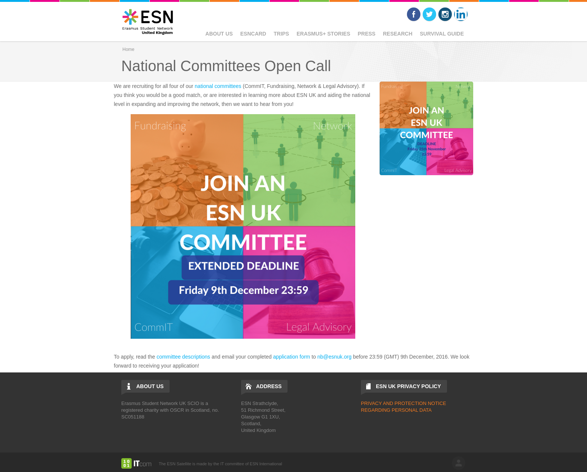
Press (366, 34)
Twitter (429, 14)
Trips (281, 34)
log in (458, 463)
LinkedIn (461, 14)
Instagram (445, 14)
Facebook (413, 14)
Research (398, 34)
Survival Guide (442, 34)
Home (128, 49)
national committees (218, 86)
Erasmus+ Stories (323, 34)
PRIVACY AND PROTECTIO (392, 403)
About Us (219, 34)
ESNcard (253, 34)
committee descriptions (183, 357)
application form (291, 357)
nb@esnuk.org (334, 357)
